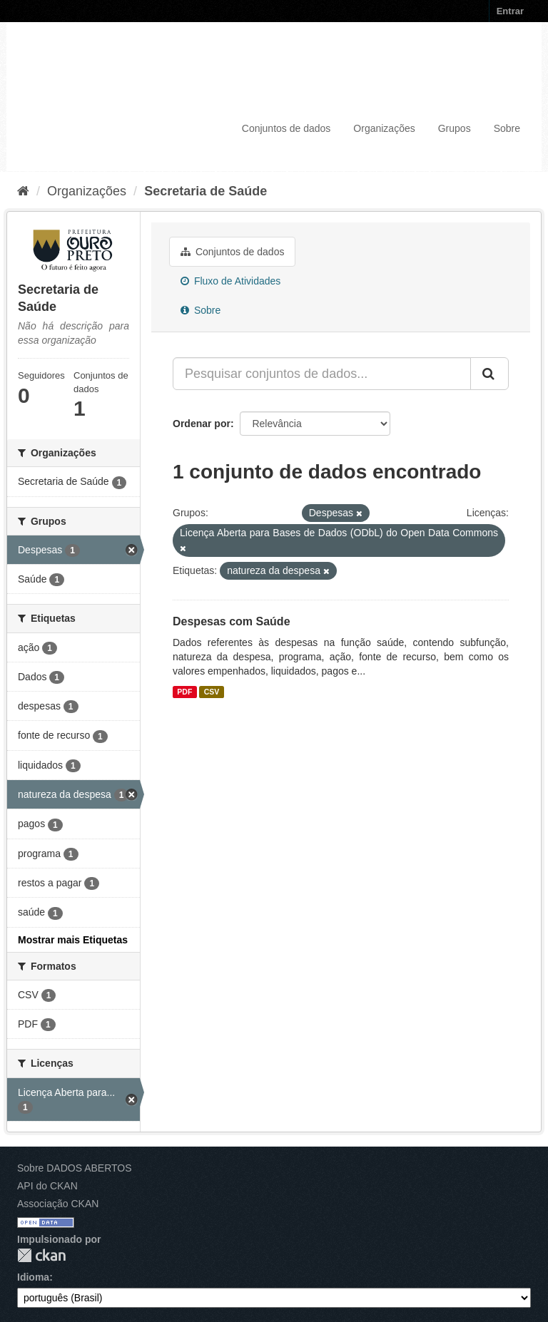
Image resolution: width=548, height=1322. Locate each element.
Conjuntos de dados (286, 128)
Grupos (454, 128)
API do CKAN (47, 1186)
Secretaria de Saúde (205, 191)
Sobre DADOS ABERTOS (74, 1168)
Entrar (510, 11)
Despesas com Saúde (231, 621)
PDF (184, 691)
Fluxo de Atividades (230, 281)
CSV (212, 691)
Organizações (384, 128)
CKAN (41, 1255)
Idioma (33, 1277)
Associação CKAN (57, 1203)
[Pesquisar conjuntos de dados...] (322, 373)
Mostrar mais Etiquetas (73, 940)
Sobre (507, 128)
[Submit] (489, 373)
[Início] (23, 191)
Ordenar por (201, 423)
